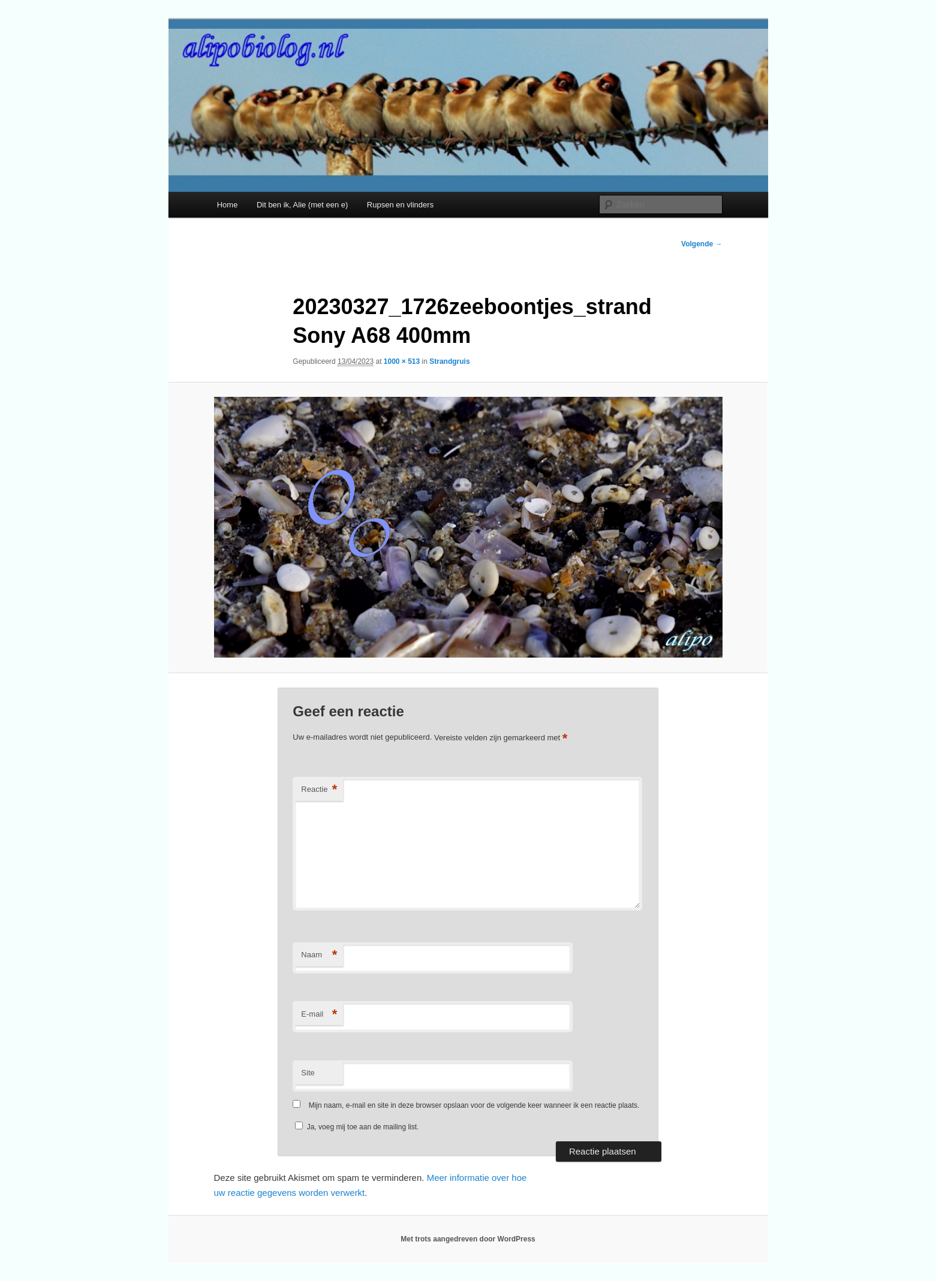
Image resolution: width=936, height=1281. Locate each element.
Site (307, 1072)
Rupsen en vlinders (400, 204)
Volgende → (701, 244)
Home (227, 204)
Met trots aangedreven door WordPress (468, 1239)
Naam (319, 955)
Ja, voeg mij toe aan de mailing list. (357, 1127)
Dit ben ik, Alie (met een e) (302, 204)
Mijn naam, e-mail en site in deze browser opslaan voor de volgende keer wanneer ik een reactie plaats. (474, 1105)
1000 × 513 (402, 361)
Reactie (319, 789)
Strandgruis (449, 361)
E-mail (319, 1014)
